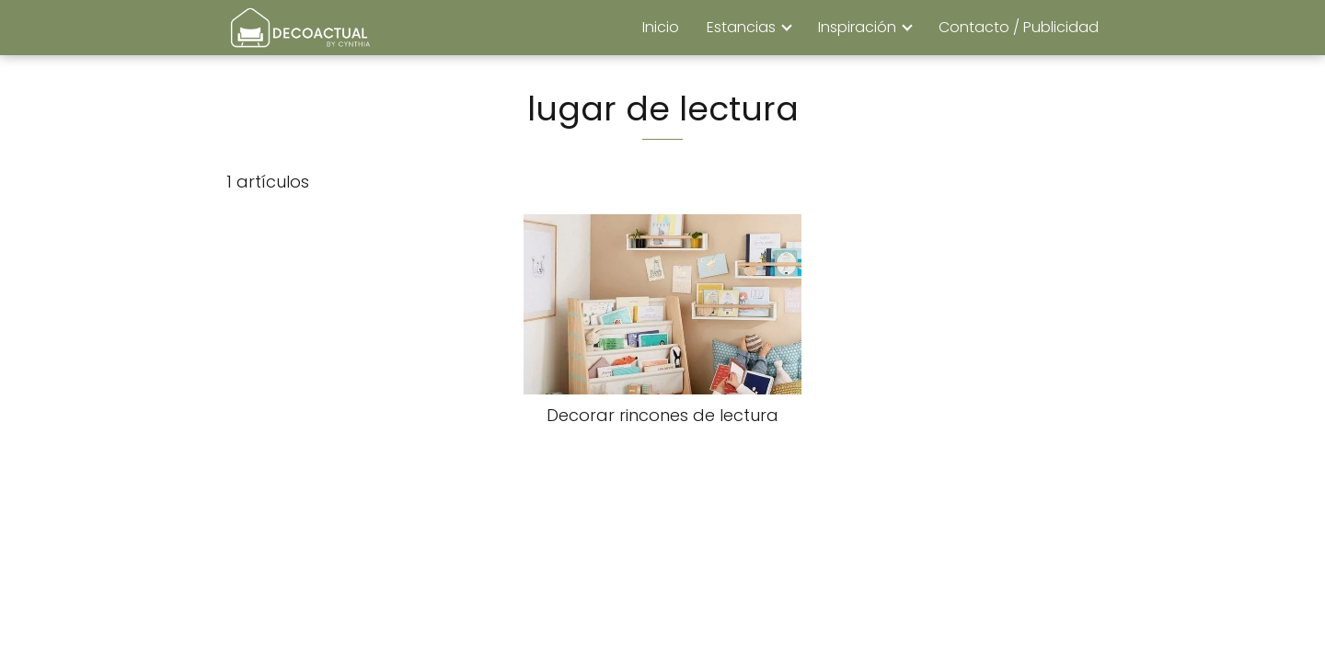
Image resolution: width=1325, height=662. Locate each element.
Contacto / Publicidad (1019, 27)
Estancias (741, 27)
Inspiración (857, 27)
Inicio (660, 27)
